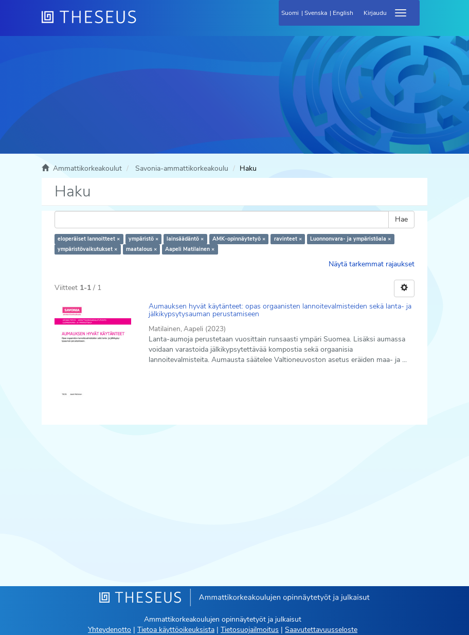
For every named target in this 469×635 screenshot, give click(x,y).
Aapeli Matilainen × (189, 249)
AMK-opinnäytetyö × (238, 239)
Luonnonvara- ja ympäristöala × (350, 239)
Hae (401, 219)
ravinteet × (288, 239)
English (343, 13)
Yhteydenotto (109, 629)
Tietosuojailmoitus (250, 629)
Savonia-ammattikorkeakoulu (181, 168)
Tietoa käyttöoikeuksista (175, 629)
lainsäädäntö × (185, 239)
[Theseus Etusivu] (144, 23)
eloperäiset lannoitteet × (89, 239)
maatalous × (141, 249)
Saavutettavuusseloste (321, 629)
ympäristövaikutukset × (87, 249)
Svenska (315, 13)
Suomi (290, 13)
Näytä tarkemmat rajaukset (371, 264)
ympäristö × (143, 239)
